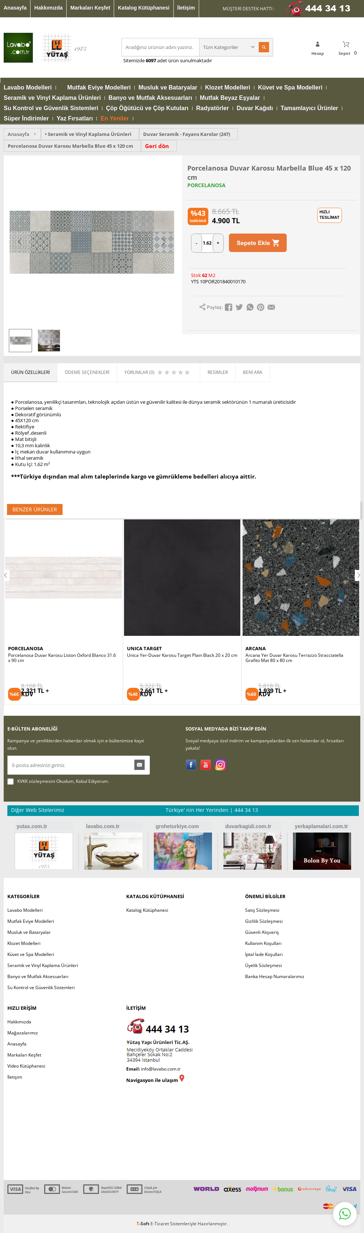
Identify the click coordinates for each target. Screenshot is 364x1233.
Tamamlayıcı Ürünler (309, 108)
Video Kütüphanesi (26, 1066)
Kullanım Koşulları (263, 943)
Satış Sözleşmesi (262, 910)
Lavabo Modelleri (28, 88)
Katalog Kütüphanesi (143, 8)
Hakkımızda (48, 8)
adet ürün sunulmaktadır (184, 60)
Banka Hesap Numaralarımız (274, 976)
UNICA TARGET (144, 648)
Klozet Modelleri (227, 88)
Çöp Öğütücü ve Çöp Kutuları (147, 108)
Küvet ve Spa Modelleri (290, 88)
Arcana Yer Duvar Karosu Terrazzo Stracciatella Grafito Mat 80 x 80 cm (294, 658)
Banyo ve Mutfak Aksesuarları (150, 98)
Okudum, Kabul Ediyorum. (58, 781)
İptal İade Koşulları (264, 954)
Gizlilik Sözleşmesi (264, 921)
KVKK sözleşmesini (36, 781)
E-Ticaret (160, 1223)
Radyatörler (212, 108)
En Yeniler (114, 118)
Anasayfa (15, 8)
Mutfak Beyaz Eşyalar (230, 98)
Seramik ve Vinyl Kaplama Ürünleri (52, 98)
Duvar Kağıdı (255, 108)
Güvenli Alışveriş (262, 932)
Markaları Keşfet (90, 8)
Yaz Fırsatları (75, 118)
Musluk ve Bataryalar (167, 88)
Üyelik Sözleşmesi (263, 965)
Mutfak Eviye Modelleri (99, 88)
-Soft (144, 1223)
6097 (151, 60)
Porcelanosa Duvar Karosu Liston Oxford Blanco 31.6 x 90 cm (62, 658)
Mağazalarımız (22, 1033)
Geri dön (157, 146)
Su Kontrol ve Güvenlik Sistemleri (51, 108)
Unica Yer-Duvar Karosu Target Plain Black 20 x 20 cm (182, 655)
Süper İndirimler (26, 118)
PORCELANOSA (206, 185)
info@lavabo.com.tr (161, 1069)
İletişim (186, 8)
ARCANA (255, 648)
